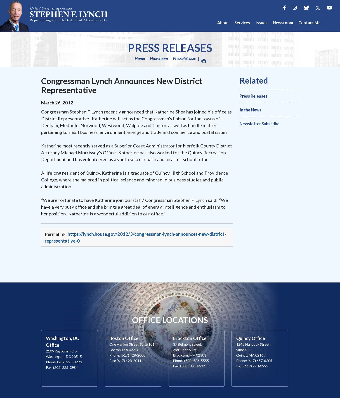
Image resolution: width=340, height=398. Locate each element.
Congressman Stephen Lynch (59, 15)
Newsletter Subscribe (259, 123)
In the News (250, 109)
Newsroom (159, 58)
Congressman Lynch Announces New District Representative (121, 85)
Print (203, 59)
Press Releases (170, 47)
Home (140, 58)
